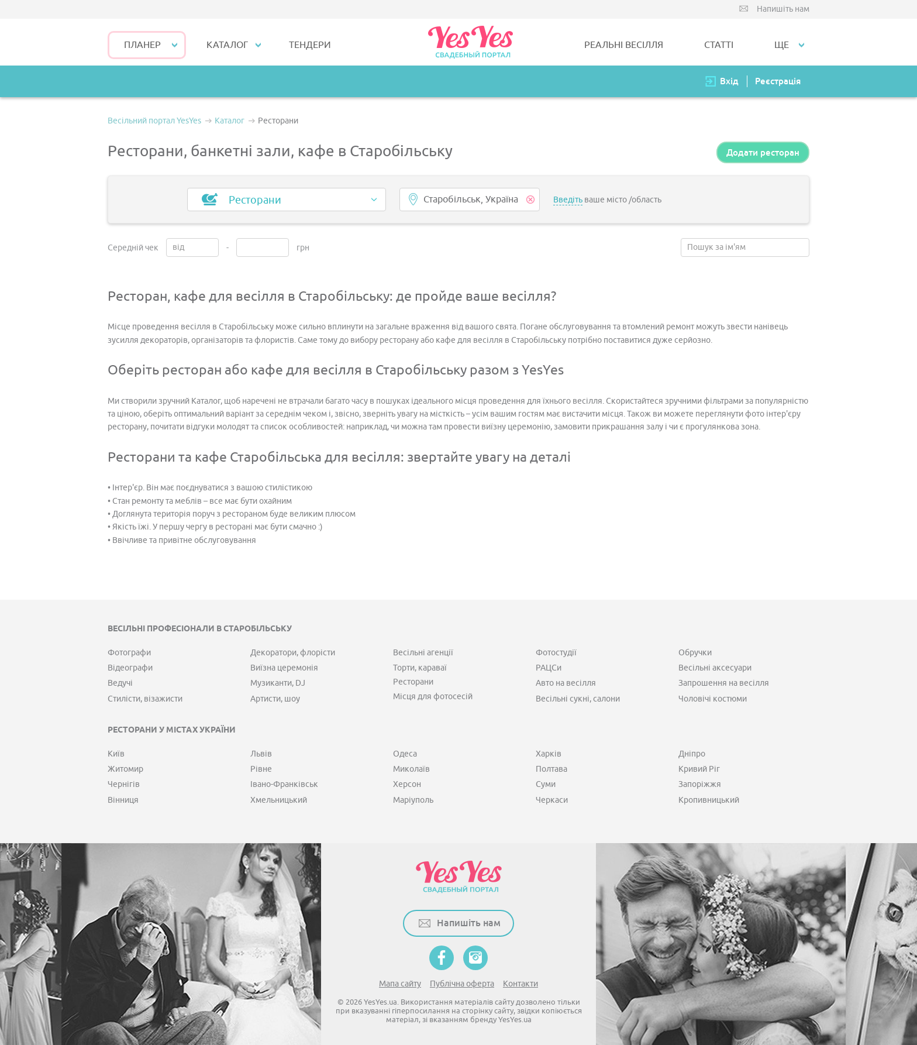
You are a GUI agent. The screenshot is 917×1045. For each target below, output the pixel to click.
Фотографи (129, 653)
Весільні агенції (423, 653)
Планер (142, 45)
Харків (548, 754)
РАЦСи (548, 668)
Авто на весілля (566, 683)
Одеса (405, 754)
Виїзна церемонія (284, 668)
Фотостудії (556, 653)
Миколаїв (411, 769)
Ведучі (120, 683)
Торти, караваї (420, 668)
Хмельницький (278, 800)
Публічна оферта (462, 984)
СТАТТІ (718, 45)
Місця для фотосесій (433, 697)
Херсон (407, 784)
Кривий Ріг (699, 769)
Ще (781, 45)
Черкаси (552, 800)
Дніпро (691, 754)
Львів (261, 754)
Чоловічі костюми (712, 699)
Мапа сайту (400, 984)
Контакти (520, 984)
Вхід (729, 81)
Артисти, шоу (275, 699)
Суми (546, 784)
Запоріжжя (699, 784)
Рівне (261, 769)
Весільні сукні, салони (578, 699)
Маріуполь (413, 800)
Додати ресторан (762, 152)
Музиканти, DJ (277, 683)
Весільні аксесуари (714, 668)
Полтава (551, 769)
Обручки (695, 653)
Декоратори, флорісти (292, 653)
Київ (116, 754)
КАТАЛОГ (227, 45)
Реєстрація (778, 81)
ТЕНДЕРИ (310, 45)
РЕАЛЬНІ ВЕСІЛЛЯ (623, 45)
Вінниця (123, 800)
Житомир (125, 769)
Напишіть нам (783, 9)
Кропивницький (708, 800)
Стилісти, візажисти (145, 699)
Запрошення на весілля (723, 683)
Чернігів (124, 784)
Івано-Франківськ (284, 784)
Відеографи (130, 668)
